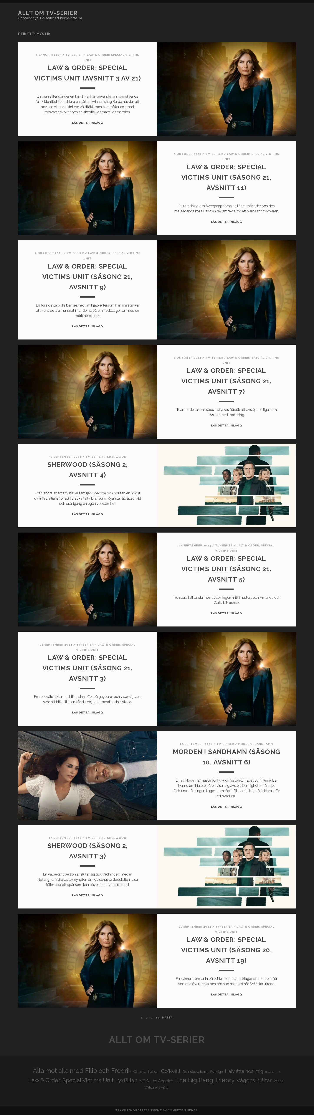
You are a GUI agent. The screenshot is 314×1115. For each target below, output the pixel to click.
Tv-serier (74, 54)
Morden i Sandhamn (255, 744)
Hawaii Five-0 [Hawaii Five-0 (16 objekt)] (272, 1072)
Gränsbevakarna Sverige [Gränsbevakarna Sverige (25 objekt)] (202, 1071)
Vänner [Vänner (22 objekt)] (279, 1081)
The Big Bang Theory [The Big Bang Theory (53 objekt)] (205, 1080)
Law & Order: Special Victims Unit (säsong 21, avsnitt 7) (226, 381)
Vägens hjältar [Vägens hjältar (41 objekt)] (254, 1080)
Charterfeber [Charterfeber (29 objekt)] (146, 1071)
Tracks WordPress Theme (138, 1110)
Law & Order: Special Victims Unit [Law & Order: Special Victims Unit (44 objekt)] (71, 1080)
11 (157, 1017)
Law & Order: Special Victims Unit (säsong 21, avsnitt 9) (87, 276)
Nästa (167, 1017)
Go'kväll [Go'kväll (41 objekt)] (170, 1071)
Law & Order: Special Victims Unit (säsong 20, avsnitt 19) (226, 950)
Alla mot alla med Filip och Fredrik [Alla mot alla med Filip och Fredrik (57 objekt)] (82, 1070)
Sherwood (116, 456)
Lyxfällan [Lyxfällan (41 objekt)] (126, 1080)
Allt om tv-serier (48, 13)
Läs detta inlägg (87, 122)
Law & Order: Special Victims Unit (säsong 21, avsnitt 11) (226, 177)
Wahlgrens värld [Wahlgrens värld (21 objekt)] (156, 1087)
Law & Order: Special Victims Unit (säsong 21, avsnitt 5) (226, 569)
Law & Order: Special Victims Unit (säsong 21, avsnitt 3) (87, 668)
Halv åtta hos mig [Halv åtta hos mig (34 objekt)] (244, 1071)
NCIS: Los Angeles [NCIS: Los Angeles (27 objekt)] (156, 1081)
